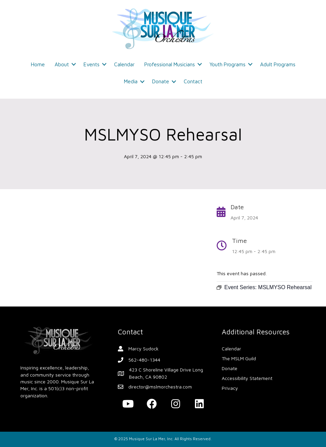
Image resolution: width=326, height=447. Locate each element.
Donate (160, 80)
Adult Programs (277, 63)
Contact (193, 80)
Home (38, 63)
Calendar (124, 63)
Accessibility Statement (247, 378)
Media (131, 80)
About (62, 63)
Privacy (230, 388)
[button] (128, 404)
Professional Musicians (169, 63)
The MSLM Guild (239, 358)
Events (91, 63)
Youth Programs (228, 63)
